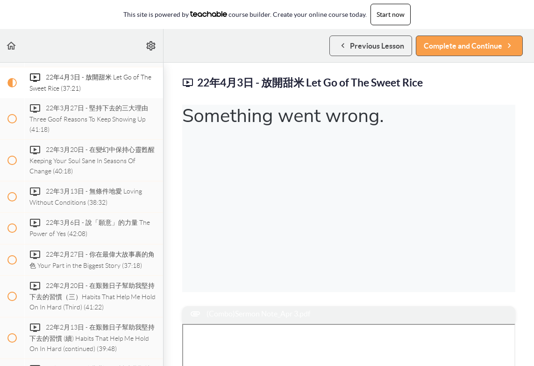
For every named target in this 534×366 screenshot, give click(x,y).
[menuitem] (151, 45)
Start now (391, 14)
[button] (11, 45)
